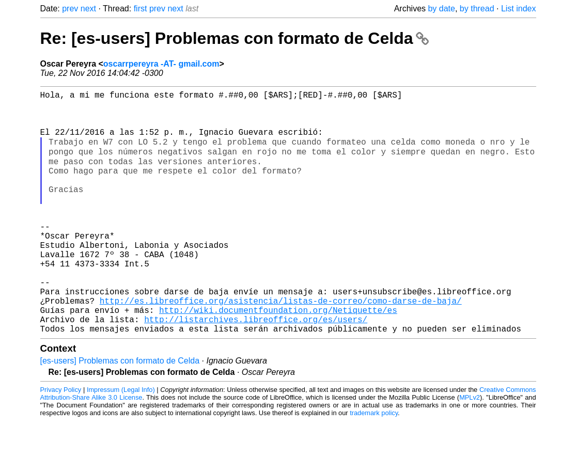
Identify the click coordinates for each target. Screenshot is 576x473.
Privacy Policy (61, 442)
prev (70, 8)
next (88, 8)
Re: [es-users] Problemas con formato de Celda (234, 38)
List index (518, 8)
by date (441, 8)
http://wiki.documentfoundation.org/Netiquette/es (278, 358)
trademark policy (374, 465)
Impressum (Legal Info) (121, 442)
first (140, 8)
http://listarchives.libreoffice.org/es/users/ (255, 369)
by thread (477, 8)
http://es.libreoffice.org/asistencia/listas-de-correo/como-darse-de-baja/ (281, 346)
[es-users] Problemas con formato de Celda (120, 412)
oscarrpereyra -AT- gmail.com (161, 63)
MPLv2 (469, 449)
